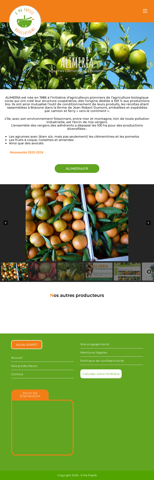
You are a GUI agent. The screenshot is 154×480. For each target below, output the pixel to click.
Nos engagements (94, 344)
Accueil (17, 357)
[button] (5, 223)
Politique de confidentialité (102, 360)
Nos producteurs (24, 366)
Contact (17, 374)
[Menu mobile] (145, 11)
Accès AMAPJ (26, 345)
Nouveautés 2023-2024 (26, 152)
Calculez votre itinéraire (101, 374)
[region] (77, 233)
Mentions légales (93, 352)
